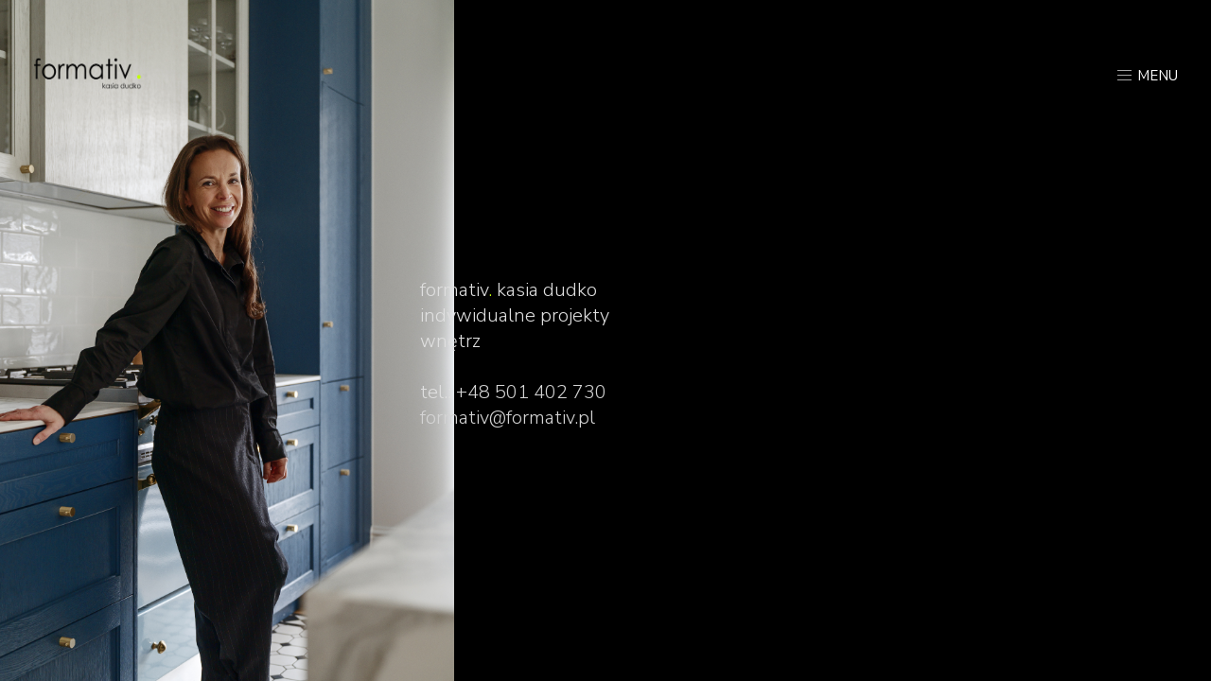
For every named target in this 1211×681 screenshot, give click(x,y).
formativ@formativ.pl (507, 417)
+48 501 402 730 (531, 392)
